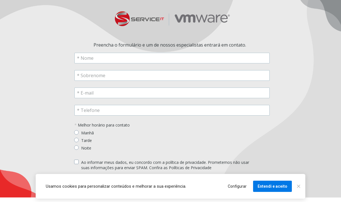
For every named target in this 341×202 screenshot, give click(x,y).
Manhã (87, 133)
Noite (86, 148)
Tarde (86, 140)
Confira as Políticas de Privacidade (180, 167)
